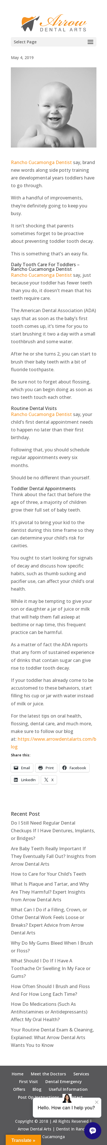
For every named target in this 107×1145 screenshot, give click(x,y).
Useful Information (68, 1089)
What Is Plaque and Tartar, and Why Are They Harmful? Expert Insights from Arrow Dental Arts (50, 891)
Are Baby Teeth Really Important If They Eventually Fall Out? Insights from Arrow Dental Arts (53, 856)
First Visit (28, 1081)
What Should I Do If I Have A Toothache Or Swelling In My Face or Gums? (50, 968)
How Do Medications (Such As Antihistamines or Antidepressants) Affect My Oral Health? (49, 1012)
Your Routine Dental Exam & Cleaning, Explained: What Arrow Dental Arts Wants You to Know (52, 1037)
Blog (37, 1089)
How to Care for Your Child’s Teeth (48, 874)
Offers (19, 1089)
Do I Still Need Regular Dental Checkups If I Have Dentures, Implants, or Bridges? (53, 830)
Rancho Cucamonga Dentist (41, 162)
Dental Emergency (63, 1081)
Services (81, 1074)
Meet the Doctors (48, 1074)
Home (17, 1074)
